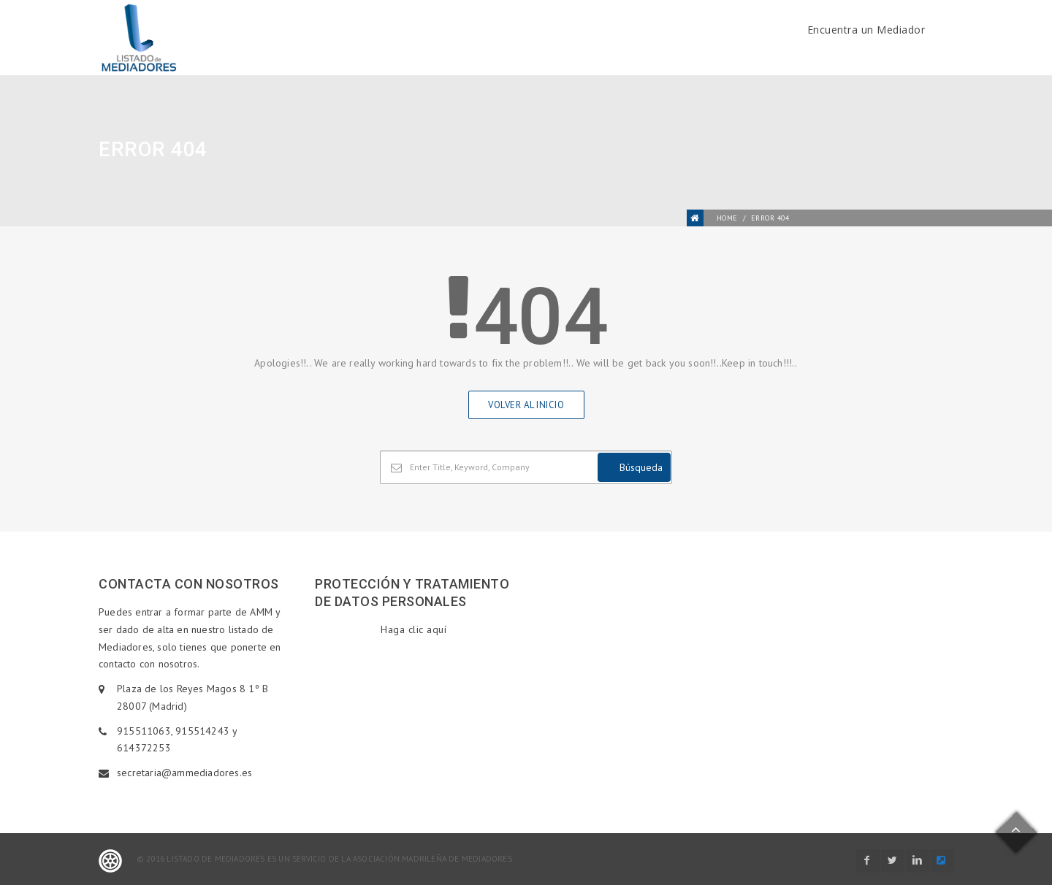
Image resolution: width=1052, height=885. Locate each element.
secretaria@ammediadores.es (184, 772)
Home (727, 218)
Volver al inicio (526, 405)
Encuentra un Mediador (866, 30)
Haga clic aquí (413, 629)
